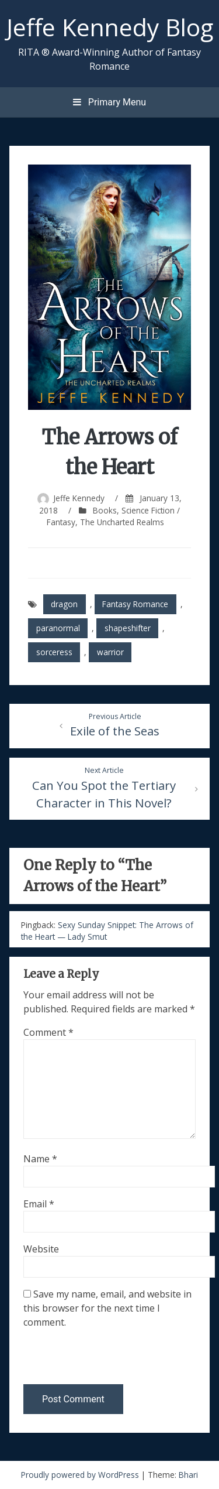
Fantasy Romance (135, 604)
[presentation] (103, 1359)
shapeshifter (128, 628)
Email (38, 1203)
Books (105, 510)
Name (40, 1158)
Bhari (188, 1474)
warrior (110, 652)
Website (41, 1248)
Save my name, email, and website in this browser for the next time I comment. (107, 1308)
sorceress (54, 652)
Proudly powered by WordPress (81, 1474)
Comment (48, 1032)
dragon (64, 604)
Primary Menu (109, 102)
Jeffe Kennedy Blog (109, 27)
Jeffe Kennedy (79, 498)
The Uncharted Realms (122, 522)
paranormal (58, 628)
